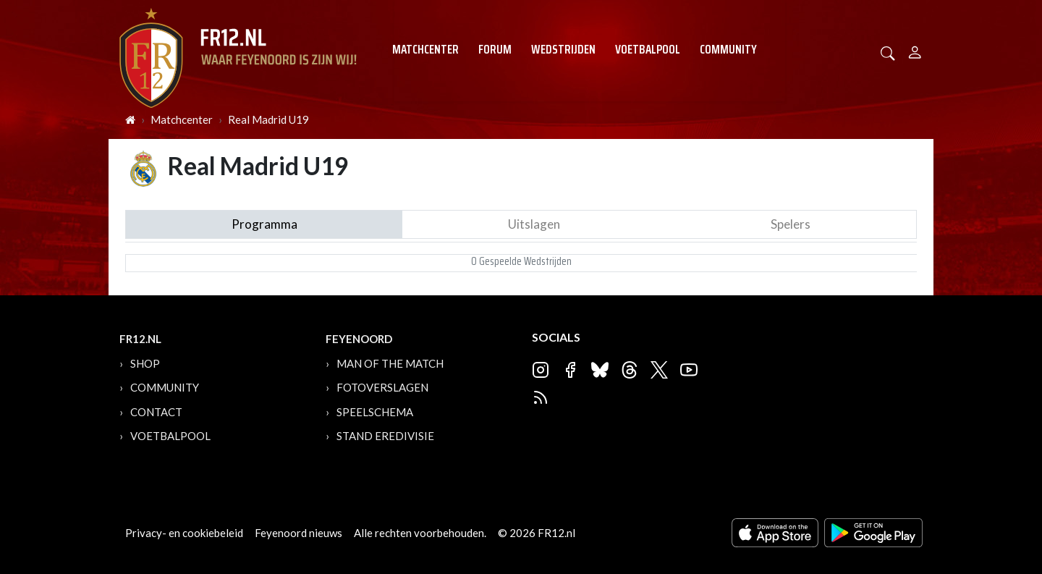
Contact (156, 411)
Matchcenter (425, 49)
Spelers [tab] (790, 224)
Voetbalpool (647, 49)
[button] (888, 52)
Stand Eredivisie (385, 435)
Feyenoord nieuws (298, 532)
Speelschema (374, 411)
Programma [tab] (264, 224)
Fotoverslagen (382, 387)
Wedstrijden (563, 49)
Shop (145, 363)
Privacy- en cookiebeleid (184, 532)
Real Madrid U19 (268, 119)
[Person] (915, 50)
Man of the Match (390, 363)
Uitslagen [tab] (534, 224)
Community (728, 49)
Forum (495, 49)
